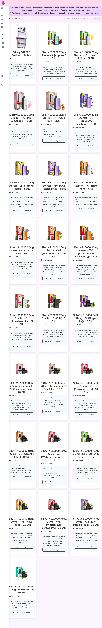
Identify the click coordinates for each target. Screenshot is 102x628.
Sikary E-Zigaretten (94, 19)
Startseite (67, 19)
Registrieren (28, 75)
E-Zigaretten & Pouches (79, 19)
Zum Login (17, 75)
